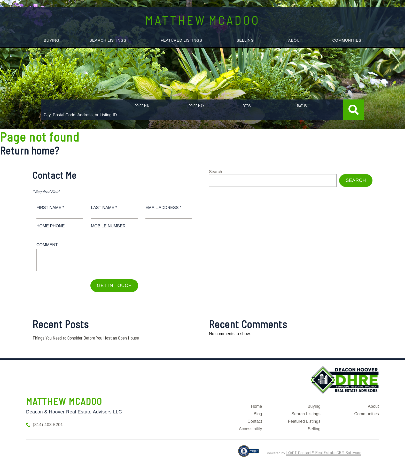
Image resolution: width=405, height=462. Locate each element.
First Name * (50, 207)
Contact (254, 421)
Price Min (142, 105)
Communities (346, 40)
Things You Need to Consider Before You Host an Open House (86, 338)
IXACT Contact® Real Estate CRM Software (323, 452)
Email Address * (163, 207)
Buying (51, 40)
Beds (247, 105)
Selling (245, 40)
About (295, 40)
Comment (47, 245)
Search (215, 172)
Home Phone (50, 226)
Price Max (197, 105)
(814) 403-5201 (48, 424)
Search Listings (107, 40)
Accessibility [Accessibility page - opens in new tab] (250, 429)
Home (256, 406)
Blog (258, 414)
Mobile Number (108, 226)
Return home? (29, 150)
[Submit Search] (353, 109)
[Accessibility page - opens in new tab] (248, 453)
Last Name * (104, 207)
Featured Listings (181, 40)
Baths (302, 105)
